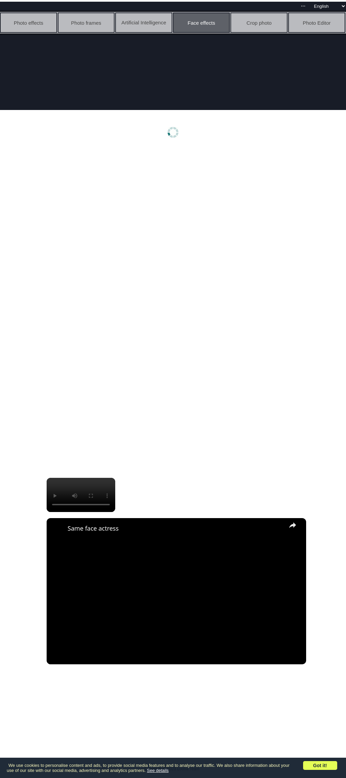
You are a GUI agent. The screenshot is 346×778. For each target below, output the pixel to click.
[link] (57, 529)
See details (158, 770)
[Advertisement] (174, 202)
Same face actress (93, 528)
